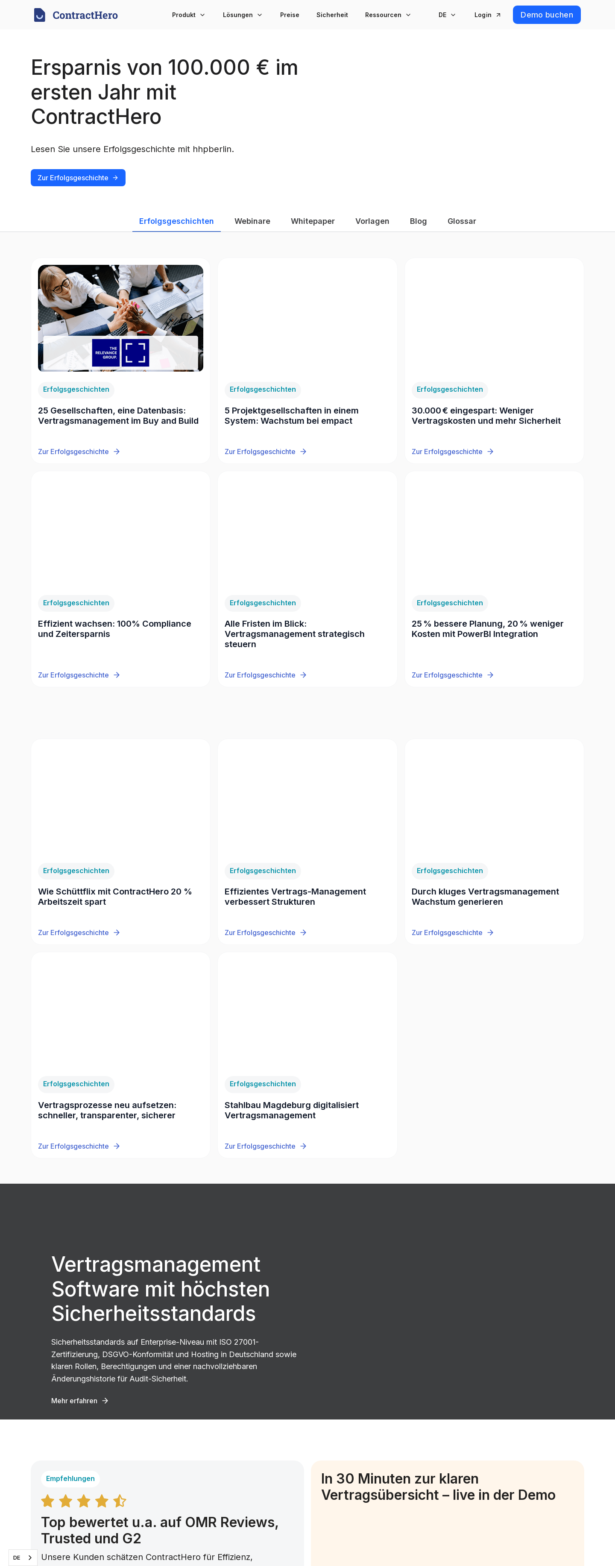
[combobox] (23, 1557)
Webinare (252, 221)
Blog (418, 221)
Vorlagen (372, 221)
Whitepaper (313, 221)
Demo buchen (547, 14)
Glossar (462, 221)
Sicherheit (332, 14)
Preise (289, 14)
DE (16, 1557)
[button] (189, 14)
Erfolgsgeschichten (176, 221)
